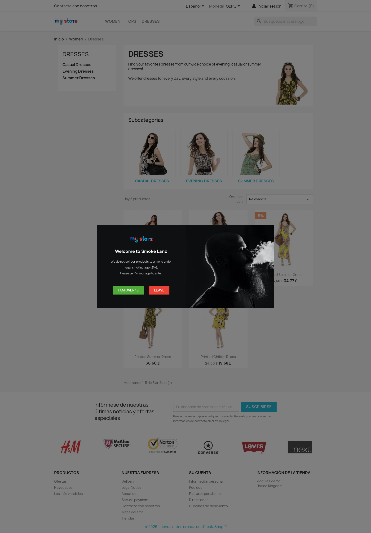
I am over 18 (128, 290)
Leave (159, 290)
